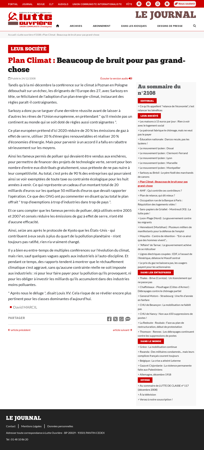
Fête (129, 4)
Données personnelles (60, 426)
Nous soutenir (185, 3)
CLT (51, 4)
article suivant (122, 329)
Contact (10, 426)
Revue (41, 4)
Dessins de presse (170, 25)
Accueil (12, 34)
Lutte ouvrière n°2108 (29, 34)
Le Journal (165, 15)
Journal (27, 4)
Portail (13, 4)
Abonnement (102, 25)
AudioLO (63, 4)
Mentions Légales (31, 426)
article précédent (19, 329)
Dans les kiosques (134, 25)
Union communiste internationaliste (97, 4)
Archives (76, 25)
